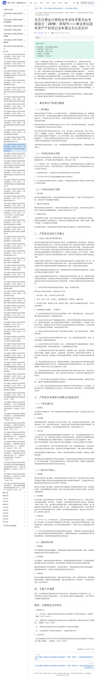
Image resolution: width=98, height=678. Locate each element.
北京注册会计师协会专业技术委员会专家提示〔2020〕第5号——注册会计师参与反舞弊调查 (14, 260)
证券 (48, 3)
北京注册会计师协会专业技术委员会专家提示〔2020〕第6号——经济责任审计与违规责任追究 (14, 267)
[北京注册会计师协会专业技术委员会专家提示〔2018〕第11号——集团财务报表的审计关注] (64, 657)
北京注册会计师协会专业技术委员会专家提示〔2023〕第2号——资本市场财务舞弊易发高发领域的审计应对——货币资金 (14, 356)
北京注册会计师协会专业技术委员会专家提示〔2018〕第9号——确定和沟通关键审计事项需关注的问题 (14, 124)
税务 (66, 3)
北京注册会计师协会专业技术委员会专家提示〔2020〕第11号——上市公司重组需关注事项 (15, 308)
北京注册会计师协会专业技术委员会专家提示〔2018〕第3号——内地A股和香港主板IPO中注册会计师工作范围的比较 (15, 74)
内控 (54, 3)
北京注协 (48, 56)
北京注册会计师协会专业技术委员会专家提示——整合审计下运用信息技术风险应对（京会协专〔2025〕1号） (14, 477)
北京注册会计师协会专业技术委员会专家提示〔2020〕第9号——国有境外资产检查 (14, 293)
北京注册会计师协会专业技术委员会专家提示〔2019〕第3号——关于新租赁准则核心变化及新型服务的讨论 (14, 183)
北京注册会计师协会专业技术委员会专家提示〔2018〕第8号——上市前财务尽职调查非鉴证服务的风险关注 (14, 114)
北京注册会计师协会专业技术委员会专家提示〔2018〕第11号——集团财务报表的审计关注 (14, 139)
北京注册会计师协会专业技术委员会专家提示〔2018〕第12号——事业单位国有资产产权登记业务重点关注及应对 (15, 148)
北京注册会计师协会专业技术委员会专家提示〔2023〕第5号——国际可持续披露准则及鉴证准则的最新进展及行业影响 (14, 386)
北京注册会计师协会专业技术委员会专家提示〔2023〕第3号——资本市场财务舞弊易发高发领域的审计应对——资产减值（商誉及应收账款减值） (14, 367)
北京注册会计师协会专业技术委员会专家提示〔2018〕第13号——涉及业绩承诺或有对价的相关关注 (15, 156)
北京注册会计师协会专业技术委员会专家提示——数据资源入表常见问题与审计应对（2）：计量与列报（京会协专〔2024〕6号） (14, 445)
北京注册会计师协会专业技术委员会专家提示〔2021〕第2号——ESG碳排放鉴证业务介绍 (14, 324)
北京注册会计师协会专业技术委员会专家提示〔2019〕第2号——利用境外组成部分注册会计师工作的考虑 (14, 173)
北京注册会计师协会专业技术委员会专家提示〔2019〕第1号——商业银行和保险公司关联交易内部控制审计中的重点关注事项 (14, 164)
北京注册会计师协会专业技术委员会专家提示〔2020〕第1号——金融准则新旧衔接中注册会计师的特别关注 (14, 230)
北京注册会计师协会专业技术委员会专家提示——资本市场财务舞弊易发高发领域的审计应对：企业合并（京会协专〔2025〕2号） (14, 486)
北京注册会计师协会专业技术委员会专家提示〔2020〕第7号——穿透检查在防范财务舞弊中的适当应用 (14, 276)
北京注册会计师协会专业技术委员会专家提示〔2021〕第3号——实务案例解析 (14, 331)
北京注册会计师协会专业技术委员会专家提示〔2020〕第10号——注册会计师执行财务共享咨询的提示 (15, 301)
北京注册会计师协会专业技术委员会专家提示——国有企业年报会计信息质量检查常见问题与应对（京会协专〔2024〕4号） (14, 426)
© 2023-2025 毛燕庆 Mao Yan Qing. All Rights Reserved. (52, 673)
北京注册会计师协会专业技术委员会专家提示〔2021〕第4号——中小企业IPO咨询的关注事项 (14, 339)
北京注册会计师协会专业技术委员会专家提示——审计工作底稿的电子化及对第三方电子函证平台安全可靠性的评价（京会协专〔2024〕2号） (15, 406)
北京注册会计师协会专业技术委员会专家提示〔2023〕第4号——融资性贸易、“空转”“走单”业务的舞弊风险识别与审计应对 (14, 377)
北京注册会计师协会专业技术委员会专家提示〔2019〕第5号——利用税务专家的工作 (14, 198)
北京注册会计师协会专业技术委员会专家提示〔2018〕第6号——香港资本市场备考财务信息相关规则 (14, 99)
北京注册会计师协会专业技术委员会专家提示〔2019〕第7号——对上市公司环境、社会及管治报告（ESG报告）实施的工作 (14, 214)
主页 (30, 3)
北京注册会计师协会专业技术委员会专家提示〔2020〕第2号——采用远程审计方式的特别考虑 (14, 239)
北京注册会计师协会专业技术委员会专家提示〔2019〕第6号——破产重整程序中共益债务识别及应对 (14, 206)
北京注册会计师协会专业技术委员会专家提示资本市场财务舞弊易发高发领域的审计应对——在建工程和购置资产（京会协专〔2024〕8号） (14, 467)
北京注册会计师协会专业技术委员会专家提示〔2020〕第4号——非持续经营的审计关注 (14, 253)
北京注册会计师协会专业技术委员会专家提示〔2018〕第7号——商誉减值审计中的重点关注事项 (14, 106)
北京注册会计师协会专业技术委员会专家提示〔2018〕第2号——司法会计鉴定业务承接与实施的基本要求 (14, 65)
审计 (41, 3)
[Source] (74, 2)
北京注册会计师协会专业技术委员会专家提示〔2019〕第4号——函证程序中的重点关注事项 (14, 191)
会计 (35, 3)
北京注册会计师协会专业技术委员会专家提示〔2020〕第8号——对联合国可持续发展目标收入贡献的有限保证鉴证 (14, 285)
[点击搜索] (87, 3)
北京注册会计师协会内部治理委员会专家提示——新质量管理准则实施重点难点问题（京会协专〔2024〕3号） (14, 417)
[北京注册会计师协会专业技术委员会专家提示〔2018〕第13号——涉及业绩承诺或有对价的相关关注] (64, 665)
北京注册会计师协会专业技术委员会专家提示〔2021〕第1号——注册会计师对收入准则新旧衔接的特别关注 (14, 316)
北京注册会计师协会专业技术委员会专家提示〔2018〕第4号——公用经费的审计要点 (14, 82)
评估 (60, 3)
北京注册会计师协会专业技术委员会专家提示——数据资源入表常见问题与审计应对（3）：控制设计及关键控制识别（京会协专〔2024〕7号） (14, 455)
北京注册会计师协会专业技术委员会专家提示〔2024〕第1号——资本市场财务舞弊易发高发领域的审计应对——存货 (14, 396)
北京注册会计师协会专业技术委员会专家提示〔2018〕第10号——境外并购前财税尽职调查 (15, 132)
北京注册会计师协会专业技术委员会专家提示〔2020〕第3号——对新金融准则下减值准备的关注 (14, 246)
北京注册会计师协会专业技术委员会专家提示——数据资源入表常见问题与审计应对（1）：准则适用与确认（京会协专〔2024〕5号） (15, 435)
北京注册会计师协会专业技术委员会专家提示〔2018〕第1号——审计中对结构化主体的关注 (14, 56)
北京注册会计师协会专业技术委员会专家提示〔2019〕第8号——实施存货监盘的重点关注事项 (14, 222)
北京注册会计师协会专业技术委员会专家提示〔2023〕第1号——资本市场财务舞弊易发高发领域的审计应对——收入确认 (14, 347)
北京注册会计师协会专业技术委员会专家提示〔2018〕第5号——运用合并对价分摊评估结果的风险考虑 (14, 91)
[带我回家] (15, 3)
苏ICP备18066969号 (77, 673)
